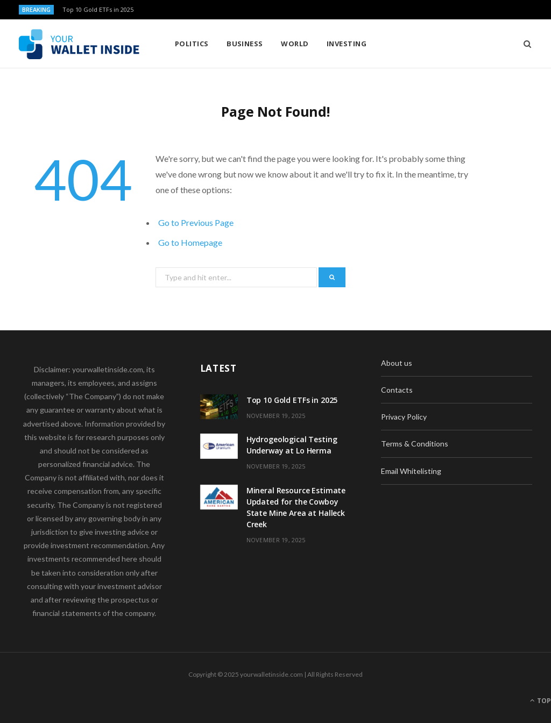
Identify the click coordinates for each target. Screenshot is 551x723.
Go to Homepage (190, 242)
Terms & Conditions (414, 443)
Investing (346, 43)
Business (245, 43)
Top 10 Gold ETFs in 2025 (97, 9)
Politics (192, 43)
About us (396, 362)
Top (540, 700)
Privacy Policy (404, 416)
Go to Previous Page (196, 222)
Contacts (397, 389)
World (294, 43)
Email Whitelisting (411, 471)
